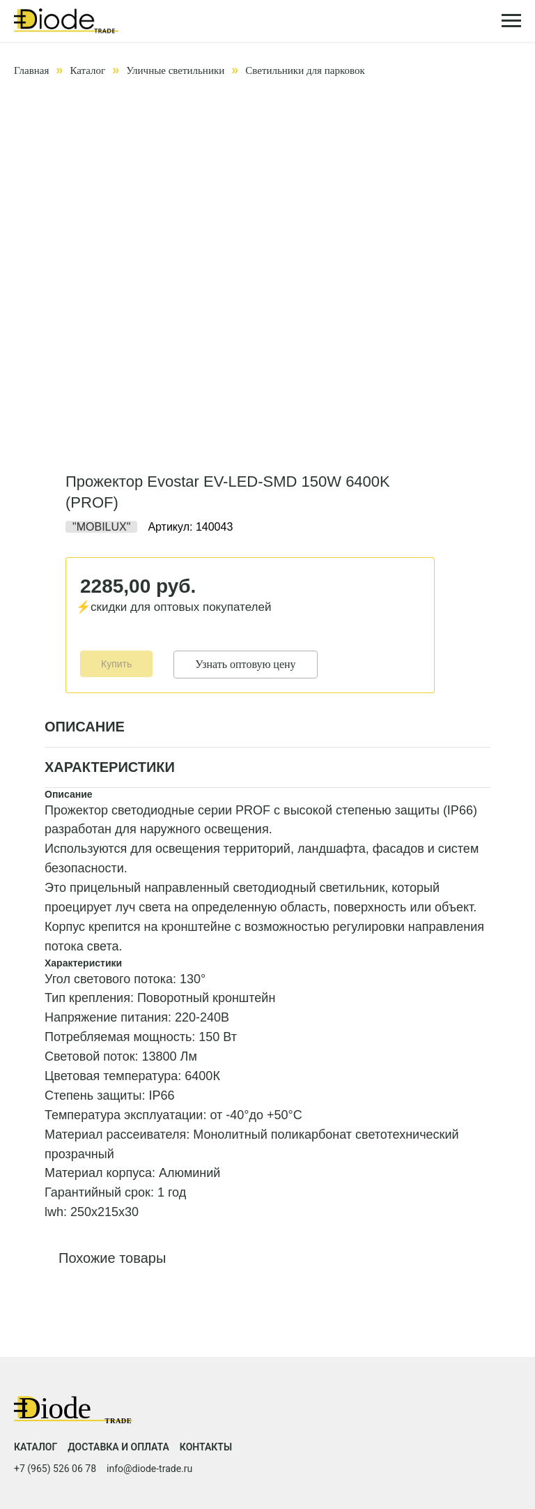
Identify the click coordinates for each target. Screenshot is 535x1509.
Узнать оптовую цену (245, 664)
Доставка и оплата (118, 1447)
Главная (31, 70)
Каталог (87, 70)
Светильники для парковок (304, 70)
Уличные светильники (175, 70)
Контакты (206, 1447)
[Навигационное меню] (511, 21)
